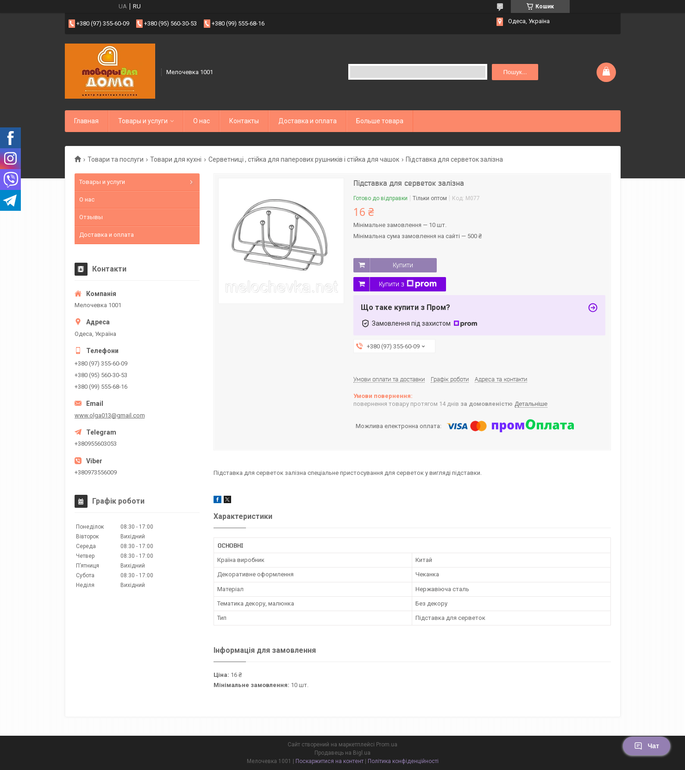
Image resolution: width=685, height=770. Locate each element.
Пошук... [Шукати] (515, 72)
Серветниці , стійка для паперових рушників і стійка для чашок (303, 159)
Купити (403, 265)
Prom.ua (386, 744)
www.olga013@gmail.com (110, 415)
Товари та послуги (116, 159)
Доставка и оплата (307, 121)
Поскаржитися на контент (329, 761)
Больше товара (379, 121)
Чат (646, 746)
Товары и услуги (143, 121)
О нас (201, 121)
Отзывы (91, 217)
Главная (86, 121)
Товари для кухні (175, 159)
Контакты (244, 121)
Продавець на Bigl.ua (342, 753)
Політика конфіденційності (403, 761)
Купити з (408, 284)
